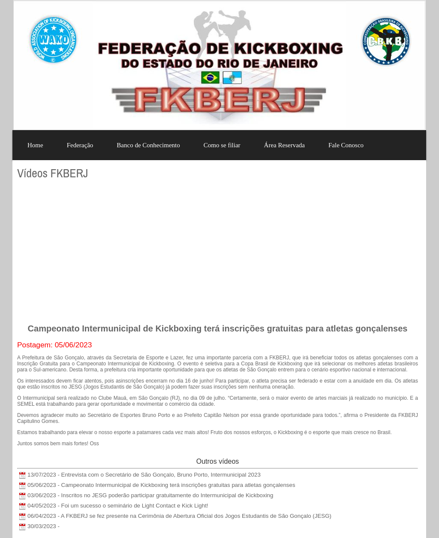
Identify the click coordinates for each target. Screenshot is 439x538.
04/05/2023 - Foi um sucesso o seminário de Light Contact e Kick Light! (117, 505)
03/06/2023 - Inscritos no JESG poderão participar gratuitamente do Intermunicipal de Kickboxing (150, 495)
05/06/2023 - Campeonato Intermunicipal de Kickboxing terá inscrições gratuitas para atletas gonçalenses (161, 485)
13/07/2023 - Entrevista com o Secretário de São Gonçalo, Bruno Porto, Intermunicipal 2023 (144, 474)
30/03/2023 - (43, 526)
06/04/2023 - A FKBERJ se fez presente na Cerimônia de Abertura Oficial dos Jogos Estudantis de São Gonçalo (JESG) (179, 516)
